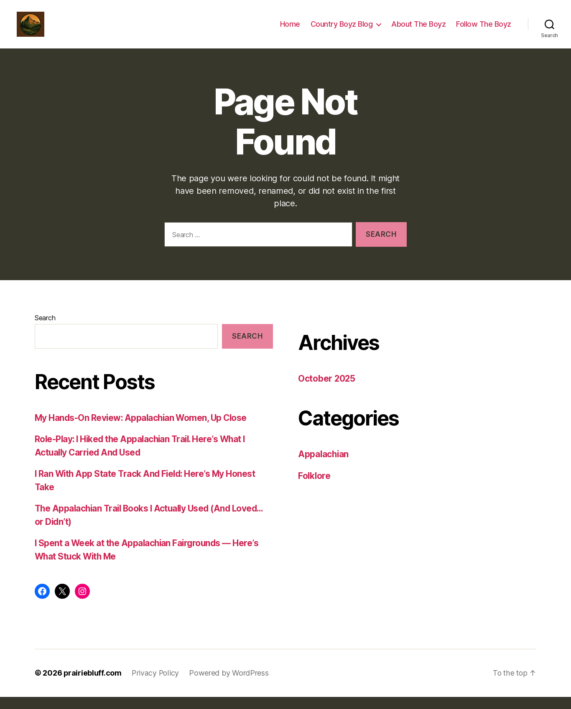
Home (290, 30)
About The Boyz (418, 30)
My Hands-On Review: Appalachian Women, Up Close (143, 430)
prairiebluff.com (93, 685)
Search (45, 330)
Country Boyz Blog (342, 30)
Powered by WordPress (230, 685)
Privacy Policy (156, 685)
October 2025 (327, 391)
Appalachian (324, 466)
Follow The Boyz (483, 30)
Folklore (314, 488)
